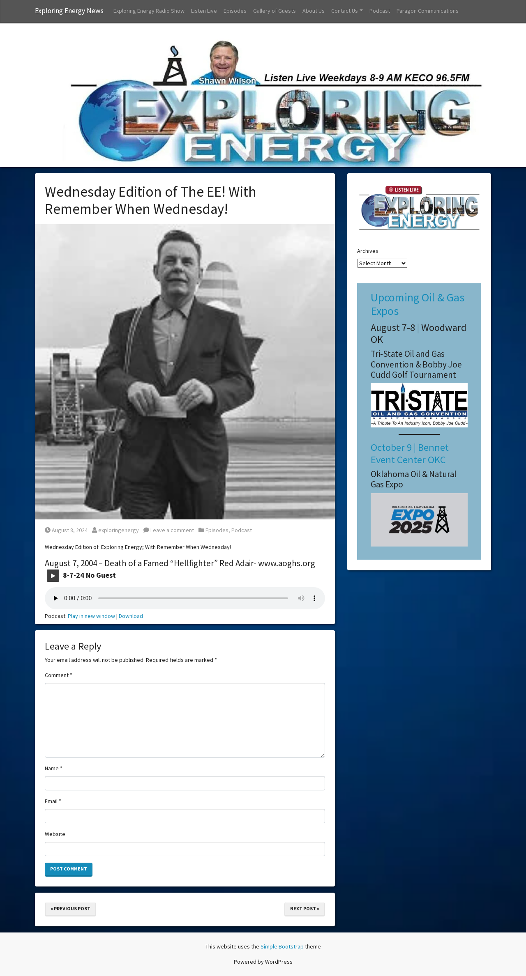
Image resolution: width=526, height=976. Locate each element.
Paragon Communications (428, 10)
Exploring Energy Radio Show (149, 10)
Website (55, 834)
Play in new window (91, 616)
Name (53, 768)
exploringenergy (115, 530)
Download (131, 616)
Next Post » (304, 908)
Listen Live (204, 10)
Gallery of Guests (274, 10)
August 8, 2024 (66, 530)
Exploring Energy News (69, 10)
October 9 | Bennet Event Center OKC (410, 453)
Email (53, 801)
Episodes (235, 10)
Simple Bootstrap (282, 946)
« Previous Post (70, 908)
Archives (367, 251)
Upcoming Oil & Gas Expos (417, 304)
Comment (58, 675)
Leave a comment (168, 530)
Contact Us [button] (344, 10)
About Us (313, 10)
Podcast (379, 10)
